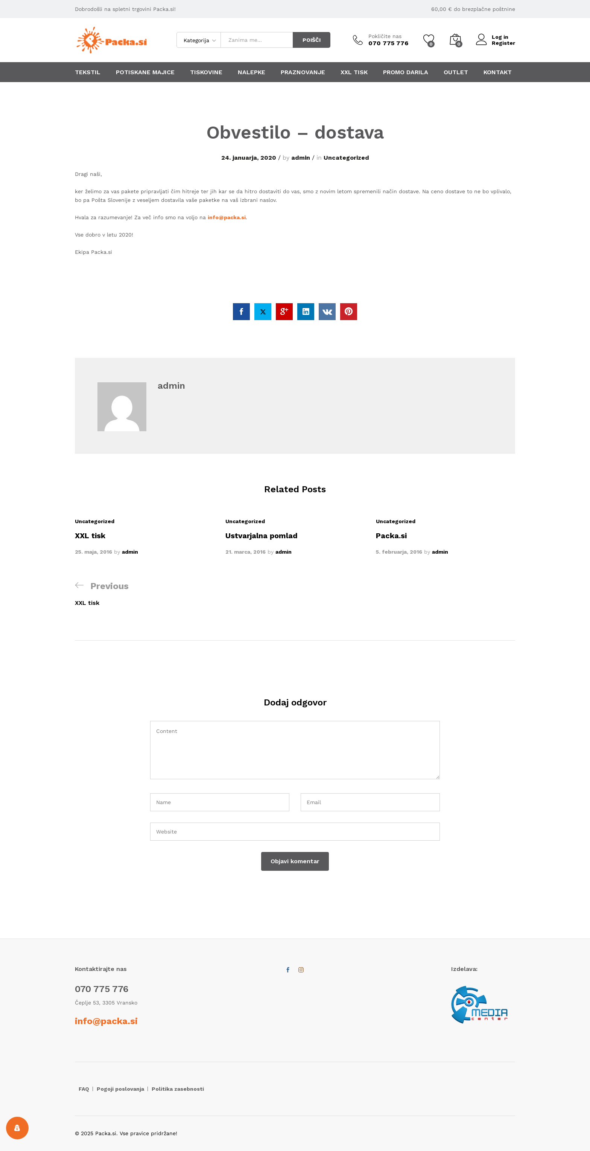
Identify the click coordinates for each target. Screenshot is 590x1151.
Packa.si (391, 535)
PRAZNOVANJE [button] (303, 72)
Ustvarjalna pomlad (261, 535)
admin (300, 157)
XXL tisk (90, 535)
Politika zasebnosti (178, 1089)
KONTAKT (498, 72)
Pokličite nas (384, 36)
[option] (144, 536)
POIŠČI (312, 40)
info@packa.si (227, 217)
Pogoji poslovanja (120, 1089)
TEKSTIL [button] (87, 72)
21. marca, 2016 (245, 552)
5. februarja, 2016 (399, 552)
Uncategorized (346, 157)
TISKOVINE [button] (206, 72)
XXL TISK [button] (354, 72)
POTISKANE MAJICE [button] (145, 72)
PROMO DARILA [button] (405, 72)
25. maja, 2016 (93, 552)
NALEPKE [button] (251, 72)
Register (503, 43)
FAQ (84, 1089)
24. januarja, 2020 (248, 157)
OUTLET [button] (456, 72)
